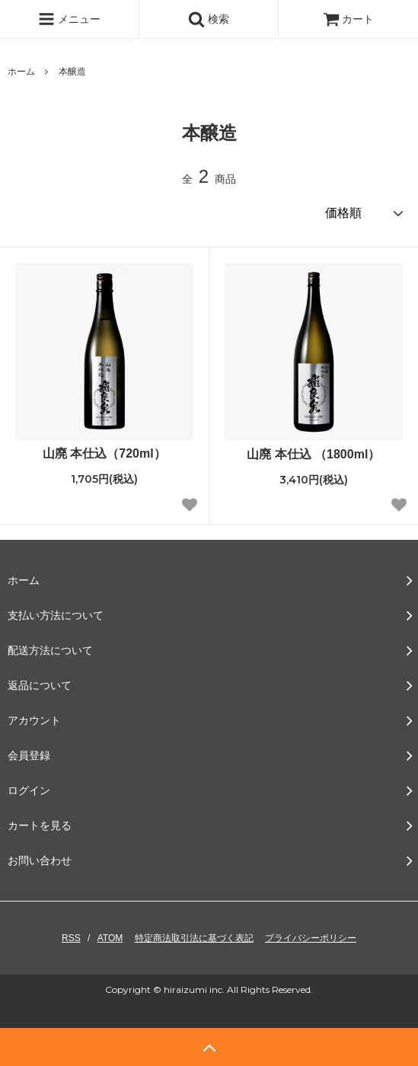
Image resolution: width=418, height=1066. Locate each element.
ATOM (110, 938)
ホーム (21, 71)
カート (349, 19)
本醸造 (72, 71)
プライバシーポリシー (310, 938)
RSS (71, 938)
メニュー (69, 19)
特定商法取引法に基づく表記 (194, 938)
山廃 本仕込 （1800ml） (313, 454)
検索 (208, 19)
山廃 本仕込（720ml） (104, 453)
